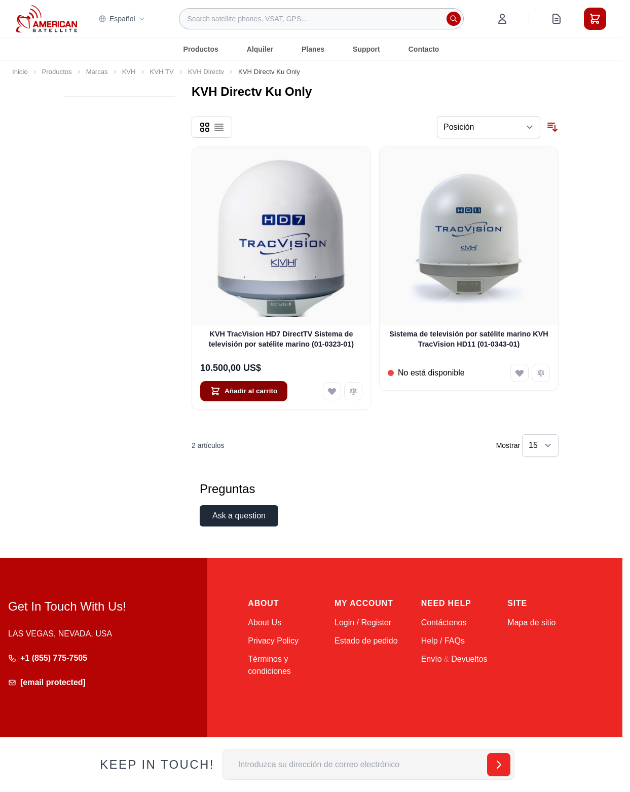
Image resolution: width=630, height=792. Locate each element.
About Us (264, 622)
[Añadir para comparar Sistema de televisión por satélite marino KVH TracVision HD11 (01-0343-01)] (541, 373)
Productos (200, 49)
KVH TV (162, 72)
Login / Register (363, 622)
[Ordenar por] (488, 127)
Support (366, 49)
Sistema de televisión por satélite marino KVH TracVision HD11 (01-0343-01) (468, 339)
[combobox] (321, 18)
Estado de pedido (366, 640)
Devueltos (469, 659)
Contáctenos (444, 622)
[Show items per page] (540, 445)
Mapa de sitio (531, 622)
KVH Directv (206, 72)
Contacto (424, 49)
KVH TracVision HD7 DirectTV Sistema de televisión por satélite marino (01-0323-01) (281, 339)
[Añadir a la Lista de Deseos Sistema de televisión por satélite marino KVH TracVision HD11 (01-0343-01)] (519, 373)
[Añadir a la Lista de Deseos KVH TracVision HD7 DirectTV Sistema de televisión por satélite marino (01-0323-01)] (332, 391)
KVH (129, 72)
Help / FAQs (443, 640)
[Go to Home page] (46, 18)
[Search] (454, 19)
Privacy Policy (273, 640)
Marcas (97, 72)
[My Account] (502, 19)
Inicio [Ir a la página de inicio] (20, 72)
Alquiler (260, 49)
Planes (313, 49)
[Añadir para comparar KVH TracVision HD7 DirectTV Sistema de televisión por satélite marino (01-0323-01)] (353, 391)
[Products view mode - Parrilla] (205, 127)
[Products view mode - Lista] (219, 127)
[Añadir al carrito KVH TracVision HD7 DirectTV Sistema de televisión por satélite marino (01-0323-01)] (243, 391)
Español (121, 19)
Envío (431, 659)
